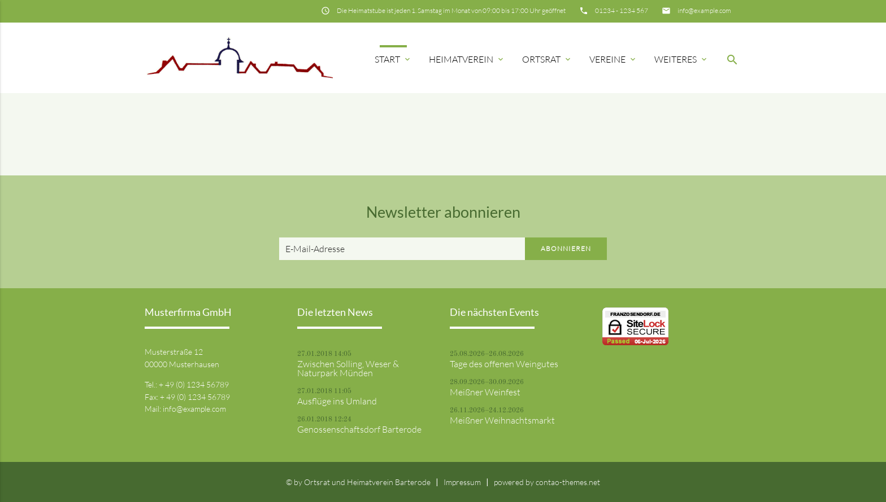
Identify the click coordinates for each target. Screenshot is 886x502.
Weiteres (681, 59)
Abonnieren (566, 248)
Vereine (613, 59)
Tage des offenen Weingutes (504, 363)
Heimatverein (467, 59)
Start (393, 59)
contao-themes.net (568, 482)
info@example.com (704, 10)
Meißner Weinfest (485, 392)
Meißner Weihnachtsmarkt (502, 420)
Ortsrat (547, 59)
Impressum (462, 482)
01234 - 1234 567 (621, 10)
